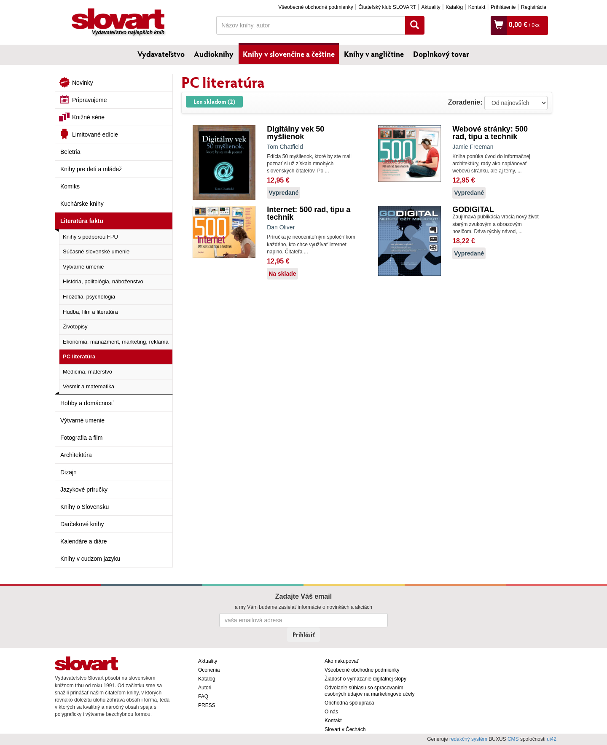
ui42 (551, 739)
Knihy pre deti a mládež (91, 169)
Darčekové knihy (82, 524)
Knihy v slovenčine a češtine (289, 54)
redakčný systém (468, 739)
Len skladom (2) (214, 101)
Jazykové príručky (83, 489)
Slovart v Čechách (345, 729)
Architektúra (76, 455)
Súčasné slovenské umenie (96, 251)
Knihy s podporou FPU (90, 237)
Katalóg (454, 7)
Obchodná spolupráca (349, 703)
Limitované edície (95, 134)
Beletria (70, 151)
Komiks (70, 186)
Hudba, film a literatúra (90, 312)
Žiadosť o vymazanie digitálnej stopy (365, 679)
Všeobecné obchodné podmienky (315, 7)
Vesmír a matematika (88, 386)
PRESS (206, 705)
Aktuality (430, 7)
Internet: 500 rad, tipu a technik (308, 213)
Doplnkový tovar (441, 54)
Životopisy (75, 326)
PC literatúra (79, 356)
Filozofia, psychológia (89, 296)
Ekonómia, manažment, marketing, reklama (116, 342)
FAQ (203, 696)
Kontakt (477, 7)
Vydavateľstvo (161, 54)
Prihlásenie (503, 7)
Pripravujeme (89, 100)
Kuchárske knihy (82, 203)
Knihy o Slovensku (84, 506)
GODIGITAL (473, 209)
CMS (513, 739)
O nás (331, 712)
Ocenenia (209, 670)
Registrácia (533, 7)
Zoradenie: (465, 102)
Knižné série (88, 117)
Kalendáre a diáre (83, 541)
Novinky (82, 82)
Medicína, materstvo (87, 371)
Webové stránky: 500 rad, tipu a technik (490, 133)
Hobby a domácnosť (86, 403)
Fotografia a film (81, 437)
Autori (204, 688)
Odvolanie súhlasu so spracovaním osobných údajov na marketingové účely (369, 691)
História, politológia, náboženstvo (103, 281)
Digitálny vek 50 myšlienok (295, 133)
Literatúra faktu (81, 221)
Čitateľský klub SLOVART (387, 7)
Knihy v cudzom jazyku (90, 558)
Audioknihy (214, 54)
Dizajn (68, 472)
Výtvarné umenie (83, 267)
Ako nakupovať (342, 661)
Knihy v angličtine (374, 54)
